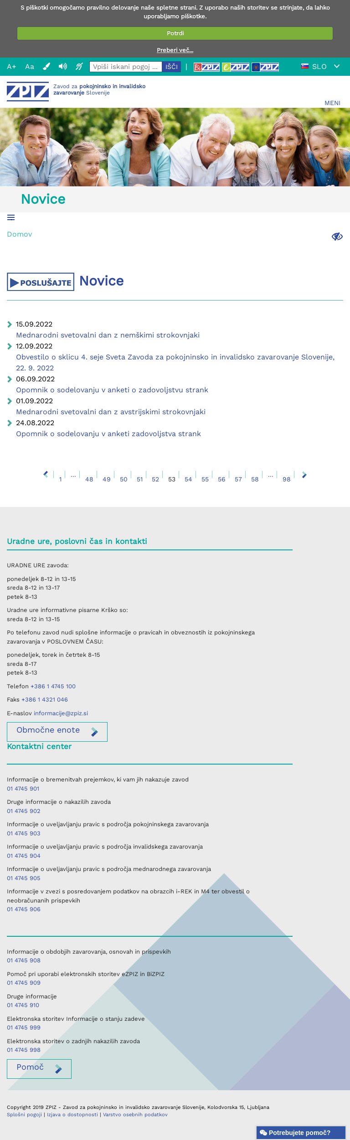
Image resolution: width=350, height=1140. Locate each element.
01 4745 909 (24, 982)
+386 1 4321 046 (44, 699)
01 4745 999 (24, 1027)
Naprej (304, 474)
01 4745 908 (24, 960)
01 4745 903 (24, 833)
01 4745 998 (24, 1049)
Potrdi (175, 33)
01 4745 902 (24, 811)
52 (155, 479)
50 (124, 479)
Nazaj (45, 474)
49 (107, 479)
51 (140, 479)
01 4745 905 (24, 878)
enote (48, 729)
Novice (43, 199)
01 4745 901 (23, 788)
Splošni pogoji (24, 1115)
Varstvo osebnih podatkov (135, 1115)
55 (205, 479)
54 (188, 479)
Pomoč (30, 1066)
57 (238, 479)
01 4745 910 (23, 1005)
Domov (19, 234)
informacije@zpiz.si (61, 713)
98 (287, 479)
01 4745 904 (24, 855)
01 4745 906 (24, 909)
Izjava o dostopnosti (72, 1115)
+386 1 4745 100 (53, 686)
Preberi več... (175, 50)
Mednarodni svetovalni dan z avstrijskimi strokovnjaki (111, 411)
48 (89, 479)
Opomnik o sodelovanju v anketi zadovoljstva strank (108, 433)
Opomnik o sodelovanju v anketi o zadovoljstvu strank (112, 389)
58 (255, 479)
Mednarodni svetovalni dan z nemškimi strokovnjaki (108, 335)
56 (222, 479)
